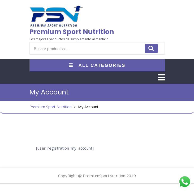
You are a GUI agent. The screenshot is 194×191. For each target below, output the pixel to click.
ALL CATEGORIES (97, 65)
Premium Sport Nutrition (71, 31)
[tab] (161, 77)
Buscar (151, 48)
